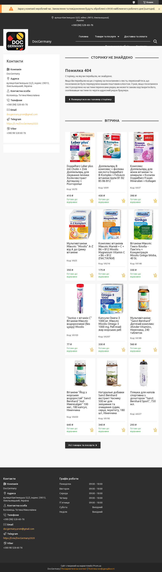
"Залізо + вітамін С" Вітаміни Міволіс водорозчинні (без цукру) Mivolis (79, 322)
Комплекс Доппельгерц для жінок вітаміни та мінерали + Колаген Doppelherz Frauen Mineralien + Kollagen (143, 173)
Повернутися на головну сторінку (91, 99)
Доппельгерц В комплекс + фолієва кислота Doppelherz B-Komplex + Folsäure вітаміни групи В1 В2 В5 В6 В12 (112, 173)
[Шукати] (154, 41)
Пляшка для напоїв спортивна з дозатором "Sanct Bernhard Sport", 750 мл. (143, 398)
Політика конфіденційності (101, 569)
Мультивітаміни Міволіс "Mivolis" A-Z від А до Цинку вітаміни (80, 248)
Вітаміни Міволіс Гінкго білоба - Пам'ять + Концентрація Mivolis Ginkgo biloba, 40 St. (143, 251)
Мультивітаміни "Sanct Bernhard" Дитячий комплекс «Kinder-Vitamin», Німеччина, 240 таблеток (142, 325)
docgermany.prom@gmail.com (22, 114)
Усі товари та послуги (81, 445)
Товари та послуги (105, 36)
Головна (83, 36)
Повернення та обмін (117, 46)
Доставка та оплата (135, 36)
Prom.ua (97, 566)
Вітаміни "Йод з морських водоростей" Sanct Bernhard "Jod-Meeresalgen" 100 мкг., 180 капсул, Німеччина (79, 401)
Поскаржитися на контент (74, 569)
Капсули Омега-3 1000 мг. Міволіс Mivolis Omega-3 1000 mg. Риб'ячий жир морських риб (110, 323)
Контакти (141, 46)
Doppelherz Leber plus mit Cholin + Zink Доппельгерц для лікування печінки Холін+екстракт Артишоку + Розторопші (80, 175)
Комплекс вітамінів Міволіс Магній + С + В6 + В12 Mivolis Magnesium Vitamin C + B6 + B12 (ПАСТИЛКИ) (112, 251)
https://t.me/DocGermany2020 (22, 123)
